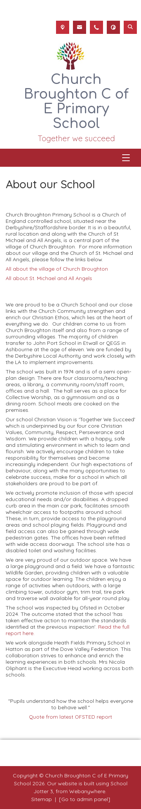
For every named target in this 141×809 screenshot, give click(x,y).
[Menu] (126, 158)
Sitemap (41, 799)
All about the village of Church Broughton (57, 268)
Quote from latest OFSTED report (70, 716)
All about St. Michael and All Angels (49, 278)
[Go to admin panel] (84, 799)
